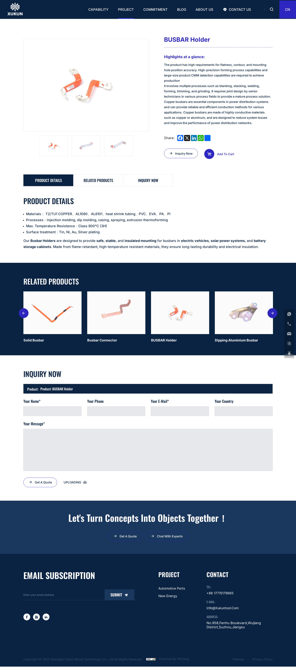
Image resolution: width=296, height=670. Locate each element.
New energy (168, 600)
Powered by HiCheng (174, 663)
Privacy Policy (262, 663)
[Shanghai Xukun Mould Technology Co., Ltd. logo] (15, 9)
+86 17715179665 (220, 597)
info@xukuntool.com (223, 612)
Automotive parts (172, 592)
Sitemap (238, 663)
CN (286, 10)
